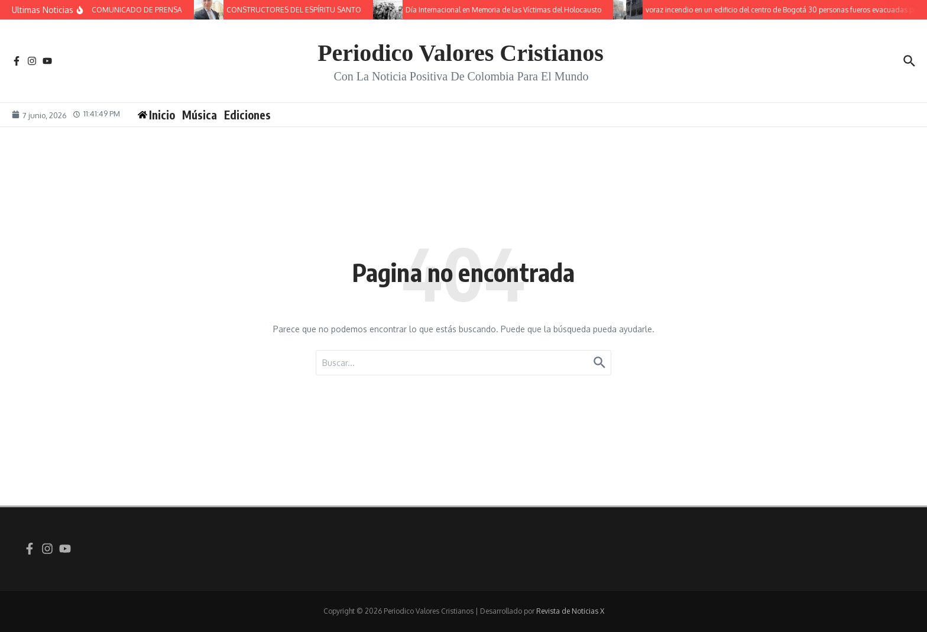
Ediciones (248, 115)
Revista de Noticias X (570, 611)
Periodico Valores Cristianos (460, 53)
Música (200, 115)
